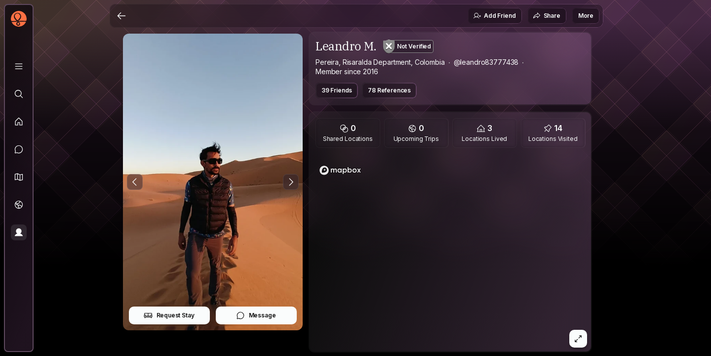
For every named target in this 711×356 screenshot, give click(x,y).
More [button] (585, 15)
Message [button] (256, 315)
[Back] (121, 16)
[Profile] (19, 232)
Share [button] (546, 16)
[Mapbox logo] (340, 170)
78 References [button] (389, 90)
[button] (19, 177)
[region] (450, 253)
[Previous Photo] (135, 182)
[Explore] (19, 94)
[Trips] (19, 205)
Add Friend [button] (494, 16)
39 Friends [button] (336, 90)
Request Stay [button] (169, 315)
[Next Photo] (291, 182)
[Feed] (19, 122)
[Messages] (19, 149)
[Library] (19, 66)
